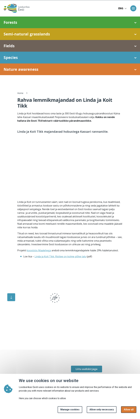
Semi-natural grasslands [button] (70, 34)
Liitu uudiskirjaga (86, 369)
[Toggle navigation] (133, 8)
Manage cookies (69, 409)
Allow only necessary (101, 409)
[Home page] (15, 8)
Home (20, 93)
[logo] (27, 300)
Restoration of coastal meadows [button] (70, 80)
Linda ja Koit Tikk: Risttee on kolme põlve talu (60, 256)
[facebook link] (72, 356)
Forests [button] (70, 22)
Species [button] (70, 57)
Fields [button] (70, 46)
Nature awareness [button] (70, 69)
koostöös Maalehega (39, 250)
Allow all (129, 409)
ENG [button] (122, 8)
